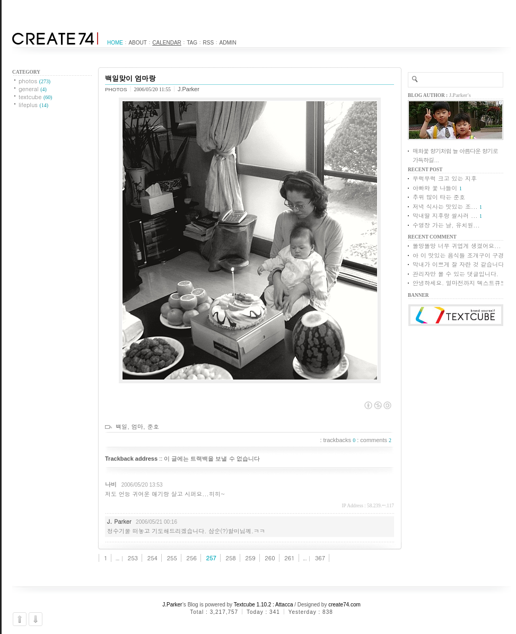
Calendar (166, 43)
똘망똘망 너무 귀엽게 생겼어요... (457, 246)
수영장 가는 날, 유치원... (446, 225)
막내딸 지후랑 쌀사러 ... (445, 215)
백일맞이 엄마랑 (130, 78)
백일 (121, 426)
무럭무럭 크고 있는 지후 (445, 178)
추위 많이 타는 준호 (439, 197)
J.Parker (172, 604)
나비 (111, 484)
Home (115, 43)
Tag (192, 43)
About (137, 43)
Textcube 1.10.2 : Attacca (263, 604)
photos (34, 81)
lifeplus (33, 105)
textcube (35, 97)
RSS (208, 43)
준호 (153, 426)
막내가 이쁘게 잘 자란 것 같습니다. (459, 264)
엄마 (137, 426)
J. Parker (119, 521)
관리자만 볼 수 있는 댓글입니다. (455, 274)
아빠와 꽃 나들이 (435, 188)
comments (375, 440)
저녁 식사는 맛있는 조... (445, 206)
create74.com (344, 604)
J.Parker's (460, 95)
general (33, 89)
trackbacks (339, 440)
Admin (228, 43)
